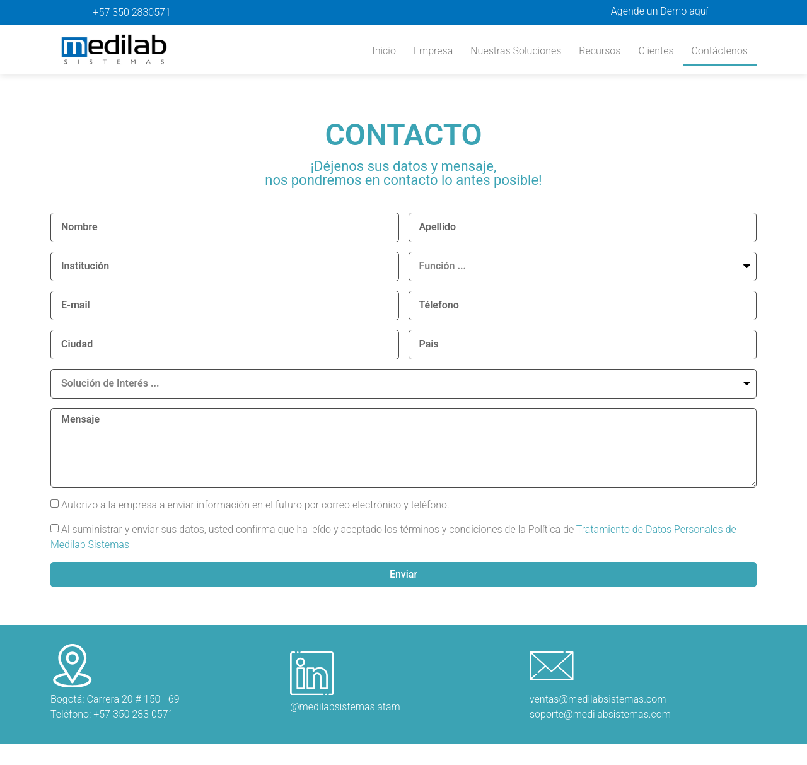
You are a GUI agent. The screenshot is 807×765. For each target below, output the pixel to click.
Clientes (655, 51)
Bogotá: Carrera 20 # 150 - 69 (115, 700)
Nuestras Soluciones (515, 51)
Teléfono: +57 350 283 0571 (111, 715)
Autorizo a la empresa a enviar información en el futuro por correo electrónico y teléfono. (255, 504)
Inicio (383, 51)
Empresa (433, 51)
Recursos (599, 51)
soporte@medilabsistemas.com (600, 715)
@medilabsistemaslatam (345, 707)
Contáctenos (720, 51)
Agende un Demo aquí (659, 11)
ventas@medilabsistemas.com (598, 700)
